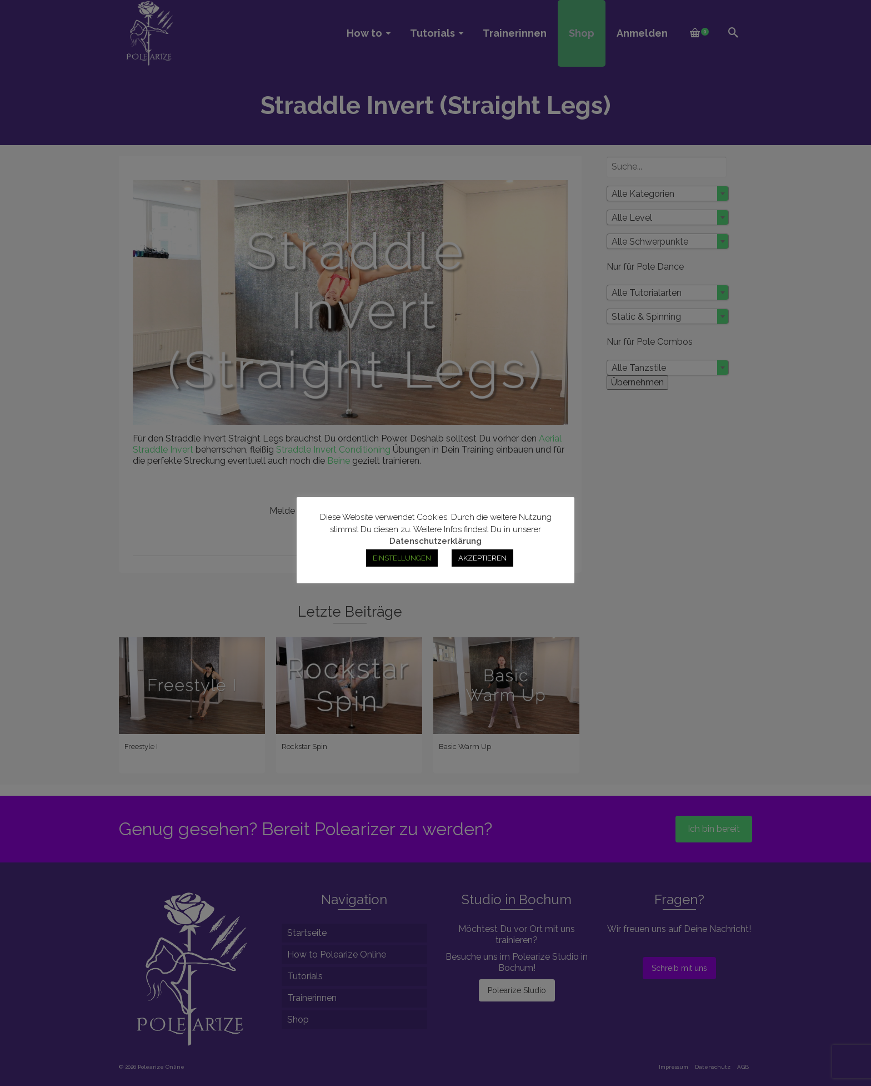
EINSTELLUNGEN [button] (402, 558)
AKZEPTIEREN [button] (482, 558)
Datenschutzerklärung (435, 541)
